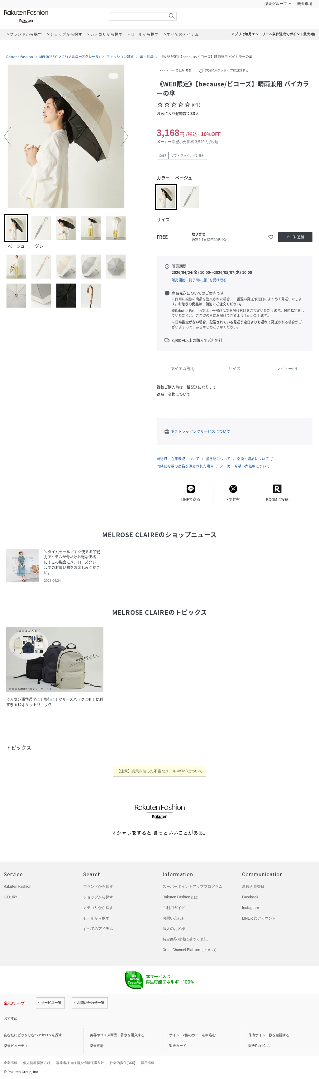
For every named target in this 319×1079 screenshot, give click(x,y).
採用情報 (148, 1063)
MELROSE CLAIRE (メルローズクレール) (69, 56)
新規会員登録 (253, 886)
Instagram (250, 908)
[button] (7, 136)
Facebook (250, 897)
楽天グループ (275, 4)
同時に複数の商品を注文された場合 (185, 466)
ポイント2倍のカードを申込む (192, 1035)
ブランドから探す (98, 886)
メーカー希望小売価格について (245, 466)
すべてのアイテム (98, 928)
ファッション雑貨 (120, 56)
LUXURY (10, 897)
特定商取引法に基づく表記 (185, 939)
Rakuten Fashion (52, 16)
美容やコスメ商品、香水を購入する (117, 1035)
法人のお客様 (174, 928)
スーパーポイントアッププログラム (192, 886)
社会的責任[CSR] (122, 1063)
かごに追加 (295, 237)
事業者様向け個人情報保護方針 (80, 1063)
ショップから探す (98, 897)
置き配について (218, 458)
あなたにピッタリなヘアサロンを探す (33, 1035)
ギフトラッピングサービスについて (200, 431)
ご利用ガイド (174, 908)
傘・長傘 (147, 56)
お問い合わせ (174, 918)
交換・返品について (253, 458)
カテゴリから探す (98, 908)
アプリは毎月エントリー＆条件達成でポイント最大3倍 (273, 34)
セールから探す (96, 918)
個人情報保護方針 (36, 1063)
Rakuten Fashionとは (180, 897)
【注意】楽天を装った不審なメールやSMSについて (160, 771)
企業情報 (10, 1063)
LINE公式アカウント (259, 918)
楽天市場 (304, 4)
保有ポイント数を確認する (268, 1035)
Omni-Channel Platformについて (190, 950)
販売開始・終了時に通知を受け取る (199, 280)
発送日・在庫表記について (178, 458)
